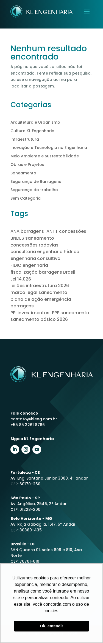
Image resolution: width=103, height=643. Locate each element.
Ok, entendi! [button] (51, 626)
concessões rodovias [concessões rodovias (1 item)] (34, 245)
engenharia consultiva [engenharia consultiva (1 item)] (35, 258)
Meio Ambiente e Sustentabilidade (44, 156)
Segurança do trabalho (34, 189)
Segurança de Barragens (35, 181)
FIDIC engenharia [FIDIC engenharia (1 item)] (29, 265)
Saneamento (23, 173)
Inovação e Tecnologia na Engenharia (48, 147)
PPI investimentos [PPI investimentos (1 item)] (29, 313)
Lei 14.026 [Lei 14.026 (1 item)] (20, 279)
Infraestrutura (24, 139)
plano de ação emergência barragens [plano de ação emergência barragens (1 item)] (40, 302)
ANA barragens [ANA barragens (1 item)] (27, 231)
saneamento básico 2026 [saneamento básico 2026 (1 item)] (39, 319)
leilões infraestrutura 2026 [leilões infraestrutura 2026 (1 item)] (39, 285)
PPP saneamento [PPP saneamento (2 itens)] (70, 313)
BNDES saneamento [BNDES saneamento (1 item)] (32, 238)
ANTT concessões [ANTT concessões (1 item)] (66, 231)
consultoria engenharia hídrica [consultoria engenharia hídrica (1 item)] (44, 251)
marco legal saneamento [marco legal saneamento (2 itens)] (38, 292)
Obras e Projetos (27, 164)
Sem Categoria (25, 198)
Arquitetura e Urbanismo (35, 122)
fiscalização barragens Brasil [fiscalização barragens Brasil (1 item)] (42, 272)
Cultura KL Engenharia (32, 131)
